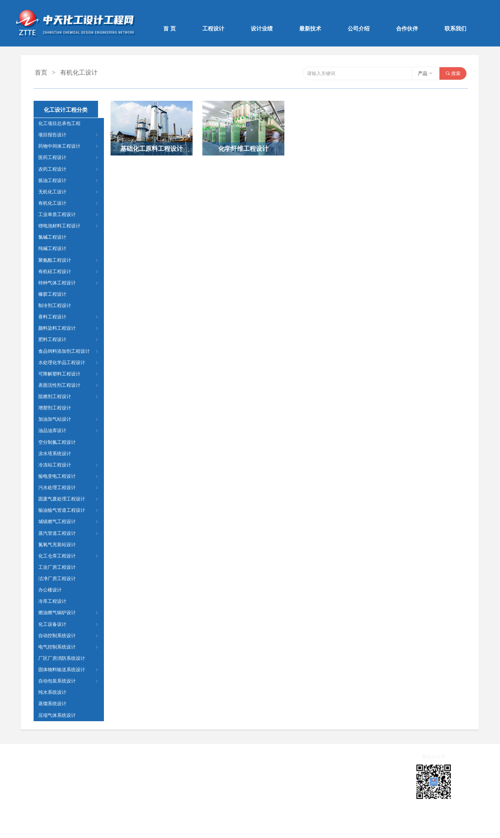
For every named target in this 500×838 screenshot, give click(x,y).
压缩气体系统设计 (57, 715)
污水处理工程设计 (68, 487)
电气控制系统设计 (68, 647)
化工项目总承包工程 (59, 123)
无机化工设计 (68, 192)
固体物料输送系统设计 (68, 669)
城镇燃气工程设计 (68, 521)
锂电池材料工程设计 (68, 226)
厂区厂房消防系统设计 (61, 658)
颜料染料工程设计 (68, 328)
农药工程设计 (68, 169)
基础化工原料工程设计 (151, 148)
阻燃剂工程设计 (68, 396)
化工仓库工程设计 (68, 556)
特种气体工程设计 (68, 283)
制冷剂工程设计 (54, 305)
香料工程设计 (68, 317)
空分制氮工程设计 (57, 442)
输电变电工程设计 (68, 476)
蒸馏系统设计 (52, 703)
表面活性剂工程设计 (68, 385)
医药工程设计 (68, 157)
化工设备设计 (68, 624)
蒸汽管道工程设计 (68, 533)
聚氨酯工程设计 (68, 260)
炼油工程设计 (68, 180)
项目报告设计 (68, 135)
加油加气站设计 (68, 419)
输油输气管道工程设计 (68, 510)
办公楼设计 (50, 590)
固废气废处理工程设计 (68, 499)
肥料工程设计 (68, 339)
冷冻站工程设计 (68, 465)
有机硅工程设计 (68, 271)
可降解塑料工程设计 (68, 374)
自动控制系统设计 (68, 635)
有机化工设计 (68, 203)
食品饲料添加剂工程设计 (68, 351)
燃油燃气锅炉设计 (68, 612)
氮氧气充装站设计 (57, 544)
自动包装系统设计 (68, 681)
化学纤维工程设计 (243, 148)
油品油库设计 (68, 430)
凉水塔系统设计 (54, 453)
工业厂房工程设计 (57, 567)
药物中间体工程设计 (68, 146)
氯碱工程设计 (52, 237)
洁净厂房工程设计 (57, 578)
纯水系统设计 (52, 692)
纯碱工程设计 (52, 248)
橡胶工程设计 (52, 294)
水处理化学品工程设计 (68, 362)
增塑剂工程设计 (54, 408)
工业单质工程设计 (68, 214)
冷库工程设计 (52, 601)
